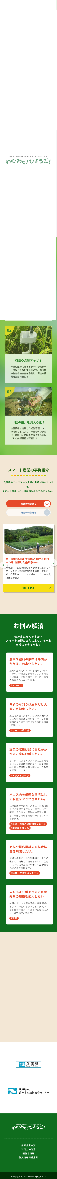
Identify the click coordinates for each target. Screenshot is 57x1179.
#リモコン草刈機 (20, 730)
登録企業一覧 (28, 1145)
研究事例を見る (28, 512)
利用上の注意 (28, 1149)
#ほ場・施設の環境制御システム (28, 823)
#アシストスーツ (20, 775)
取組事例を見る (28, 503)
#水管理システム (20, 827)
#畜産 (14, 918)
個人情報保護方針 (28, 1157)
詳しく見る (28, 588)
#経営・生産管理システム (24, 873)
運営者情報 (28, 1153)
